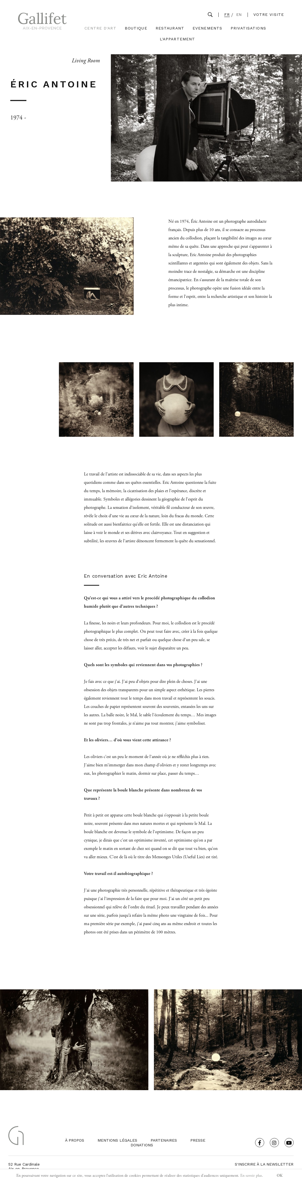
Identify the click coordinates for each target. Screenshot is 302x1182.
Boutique (136, 28)
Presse (197, 1140)
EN (239, 15)
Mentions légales (117, 1140)
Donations (142, 1145)
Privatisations (248, 28)
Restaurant (170, 28)
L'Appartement (177, 39)
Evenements (207, 28)
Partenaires (164, 1140)
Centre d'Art (100, 28)
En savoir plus (251, 1175)
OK (280, 1175)
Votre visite (268, 14)
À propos (74, 1140)
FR (227, 15)
